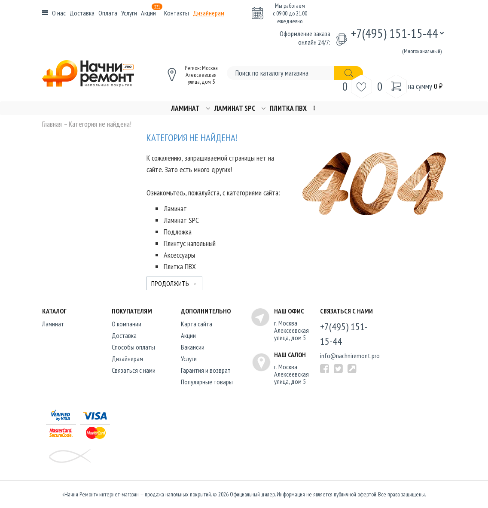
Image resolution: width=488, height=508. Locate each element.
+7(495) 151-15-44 (394, 32)
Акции (151, 13)
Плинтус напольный (190, 243)
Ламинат (185, 108)
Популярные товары (207, 381)
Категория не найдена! (100, 124)
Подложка (178, 232)
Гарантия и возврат (206, 370)
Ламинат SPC (234, 108)
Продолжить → (174, 283)
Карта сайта (196, 323)
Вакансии (192, 347)
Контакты (176, 13)
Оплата (107, 13)
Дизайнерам (208, 13)
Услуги (129, 13)
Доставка (82, 13)
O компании (126, 323)
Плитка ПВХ (288, 108)
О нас (59, 13)
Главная (52, 124)
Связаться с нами (134, 370)
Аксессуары (179, 255)
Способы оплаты (133, 347)
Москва (210, 68)
